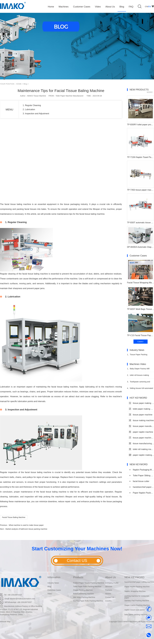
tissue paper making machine (141, 403)
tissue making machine (141, 420)
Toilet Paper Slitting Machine (141, 475)
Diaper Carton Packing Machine (137, 605)
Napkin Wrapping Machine (135, 591)
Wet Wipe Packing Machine (84, 597)
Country (108, 601)
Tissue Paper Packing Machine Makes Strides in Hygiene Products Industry (137, 356)
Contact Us (109, 597)
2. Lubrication (29, 109)
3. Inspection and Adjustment (36, 113)
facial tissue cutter (139, 481)
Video (49, 594)
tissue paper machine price (141, 437)
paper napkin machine (141, 432)
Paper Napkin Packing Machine (141, 493)
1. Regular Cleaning (32, 105)
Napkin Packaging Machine (141, 470)
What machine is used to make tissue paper (26, 525)
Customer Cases (54, 590)
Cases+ (140, 342)
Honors (108, 594)
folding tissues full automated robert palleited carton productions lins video (140, 389)
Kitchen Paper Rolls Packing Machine (88, 601)
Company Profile (112, 583)
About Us (110, 577)
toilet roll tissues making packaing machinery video (138, 376)
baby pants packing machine (135, 615)
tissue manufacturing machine (141, 443)
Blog (25, 84)
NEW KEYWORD (134, 577)
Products (78, 577)
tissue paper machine (140, 414)
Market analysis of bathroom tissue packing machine (26, 529)
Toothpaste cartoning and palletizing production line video (139, 383)
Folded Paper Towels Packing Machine (88, 583)
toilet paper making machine (141, 409)
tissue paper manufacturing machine (141, 426)
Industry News (53, 583)
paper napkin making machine (141, 455)
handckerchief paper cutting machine (141, 487)
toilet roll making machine (141, 449)
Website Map (5, 622)
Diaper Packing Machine (83, 590)
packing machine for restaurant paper (136, 597)
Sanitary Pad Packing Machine (136, 601)
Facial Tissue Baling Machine (13, 517)
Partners (108, 590)
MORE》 (150, 92)
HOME (18, 84)
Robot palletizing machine (83, 594)
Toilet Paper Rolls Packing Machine (87, 586)
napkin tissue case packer (134, 610)
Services (108, 586)
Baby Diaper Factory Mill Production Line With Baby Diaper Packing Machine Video (139, 370)
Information (53, 577)
